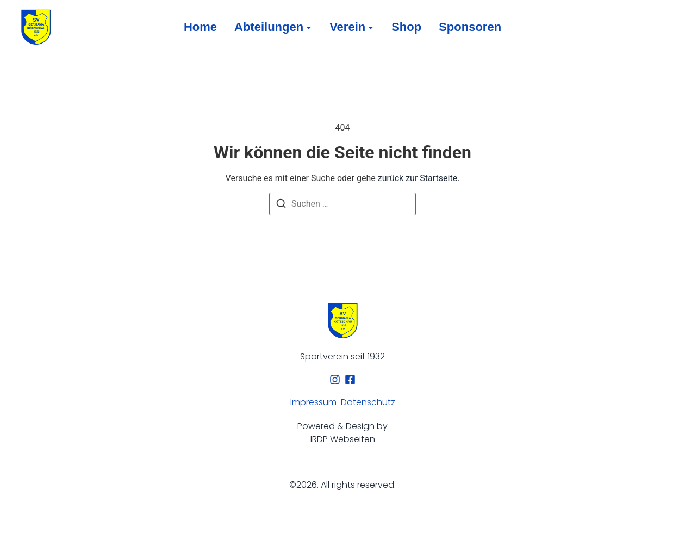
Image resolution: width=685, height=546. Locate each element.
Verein (347, 27)
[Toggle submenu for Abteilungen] (307, 27)
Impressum (313, 402)
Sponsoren (470, 27)
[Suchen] (281, 205)
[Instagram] (334, 379)
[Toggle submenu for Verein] (369, 27)
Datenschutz (368, 402)
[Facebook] (350, 379)
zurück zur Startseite (417, 178)
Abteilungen (268, 27)
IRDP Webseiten (342, 439)
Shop (406, 27)
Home (200, 27)
